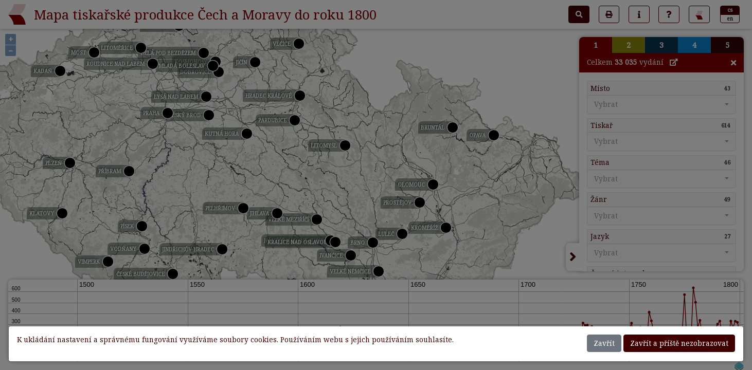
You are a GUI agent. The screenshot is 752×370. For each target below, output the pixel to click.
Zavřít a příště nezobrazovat (679, 343)
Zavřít (604, 343)
